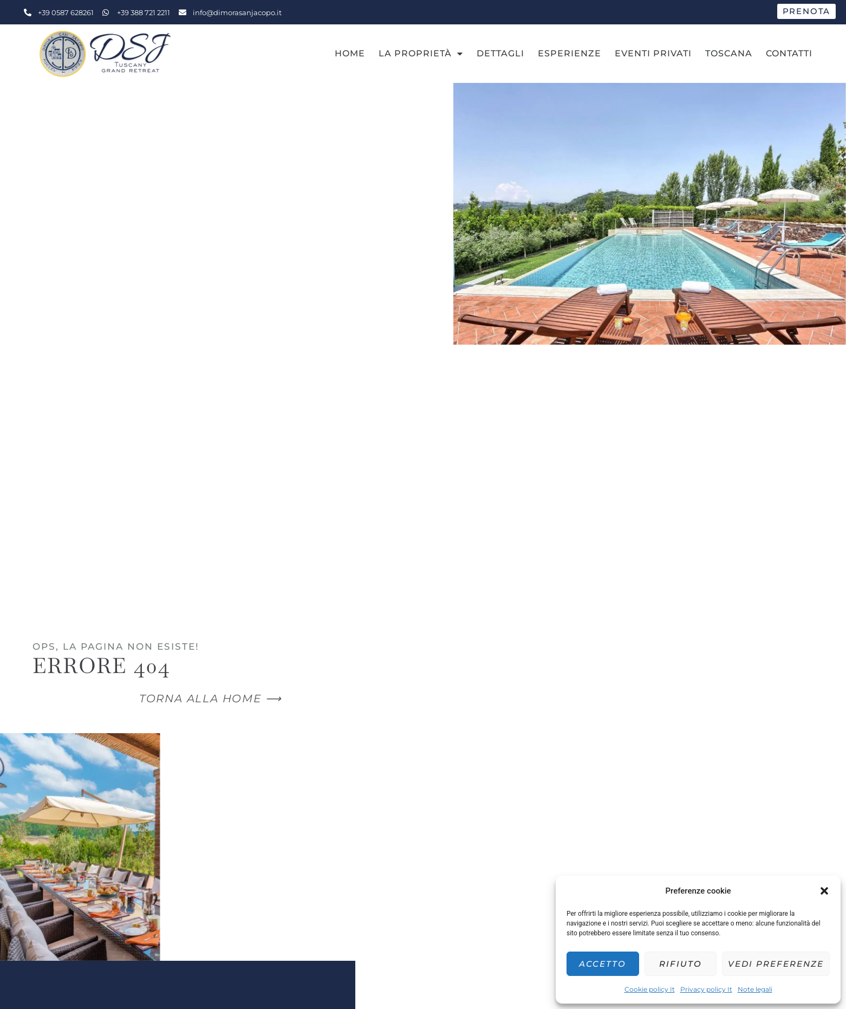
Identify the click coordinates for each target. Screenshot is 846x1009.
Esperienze (569, 53)
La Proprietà (421, 53)
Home (350, 53)
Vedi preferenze (776, 964)
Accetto (602, 964)
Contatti (789, 53)
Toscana (728, 53)
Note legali (755, 989)
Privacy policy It (706, 989)
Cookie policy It (649, 989)
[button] (824, 890)
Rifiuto (680, 964)
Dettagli (500, 53)
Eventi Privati (653, 53)
